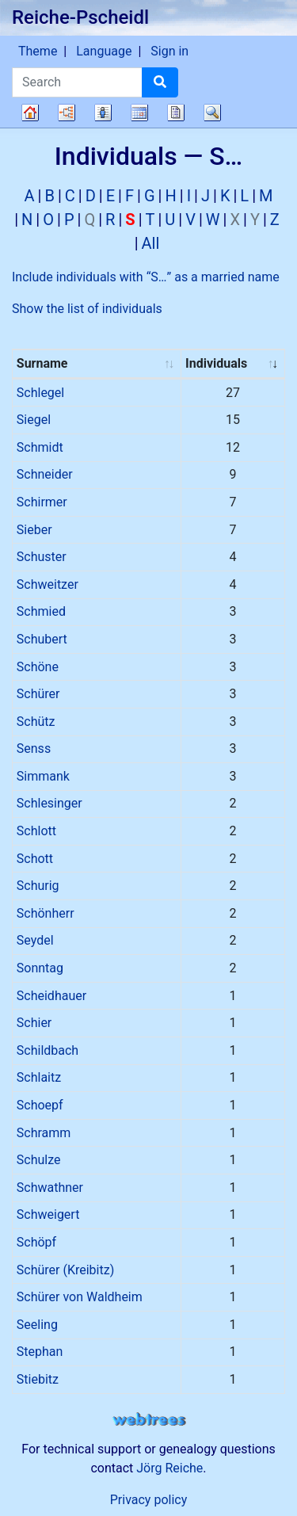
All (151, 243)
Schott (35, 858)
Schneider (45, 474)
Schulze (39, 1159)
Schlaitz (39, 1077)
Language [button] (103, 51)
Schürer (38, 693)
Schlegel (40, 392)
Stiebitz (38, 1379)
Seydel (35, 940)
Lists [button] (103, 112)
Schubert (42, 639)
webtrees (148, 1419)
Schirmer (42, 502)
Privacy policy (149, 1499)
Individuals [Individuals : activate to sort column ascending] (216, 363)
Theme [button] (37, 51)
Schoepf (40, 1105)
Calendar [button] (139, 112)
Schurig (38, 885)
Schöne (38, 666)
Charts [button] (66, 112)
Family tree (30, 112)
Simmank (43, 776)
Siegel (34, 419)
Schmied (41, 611)
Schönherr (45, 913)
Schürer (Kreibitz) (65, 1269)
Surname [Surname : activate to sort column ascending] (42, 363)
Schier (34, 1022)
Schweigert (48, 1214)
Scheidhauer (51, 995)
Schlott (36, 830)
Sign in (169, 51)
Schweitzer (47, 584)
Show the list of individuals (87, 308)
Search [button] (212, 112)
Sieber (34, 529)
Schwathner (50, 1187)
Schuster (42, 556)
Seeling (37, 1324)
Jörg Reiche (169, 1468)
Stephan (40, 1351)
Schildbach (47, 1050)
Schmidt (40, 447)
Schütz (36, 721)
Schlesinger (49, 803)
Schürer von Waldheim (80, 1296)
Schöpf (36, 1242)
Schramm (44, 1132)
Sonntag (40, 968)
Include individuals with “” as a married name (146, 276)
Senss (34, 748)
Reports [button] (176, 112)
